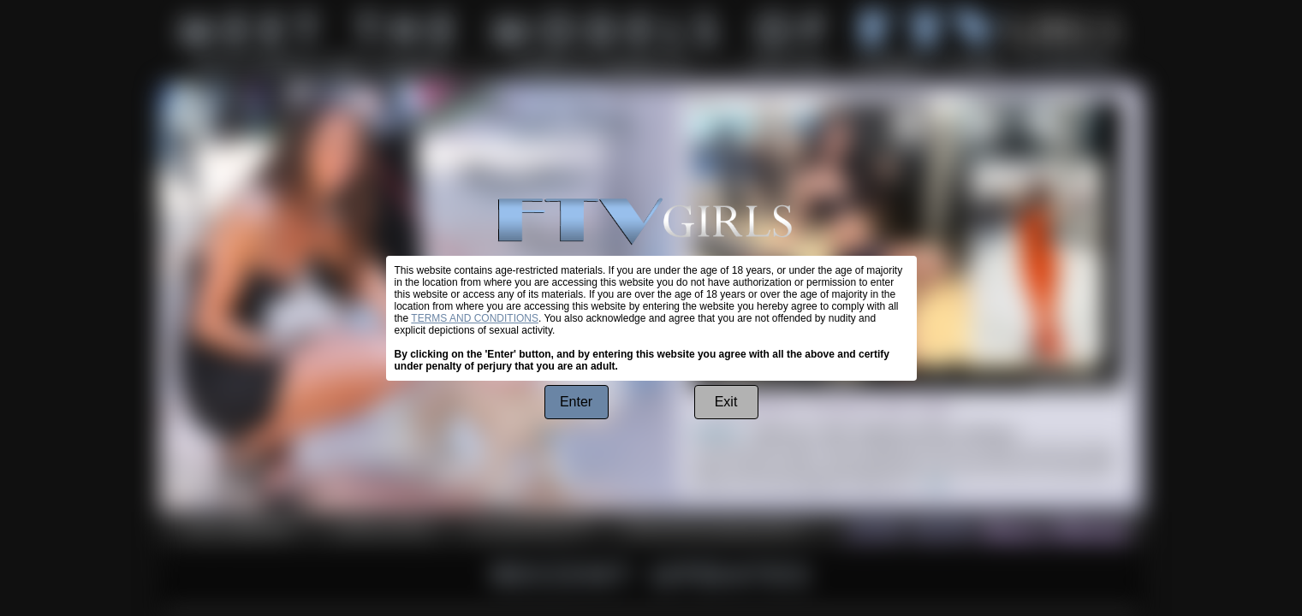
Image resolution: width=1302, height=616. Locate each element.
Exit (726, 401)
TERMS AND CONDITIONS (474, 318)
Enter (576, 401)
